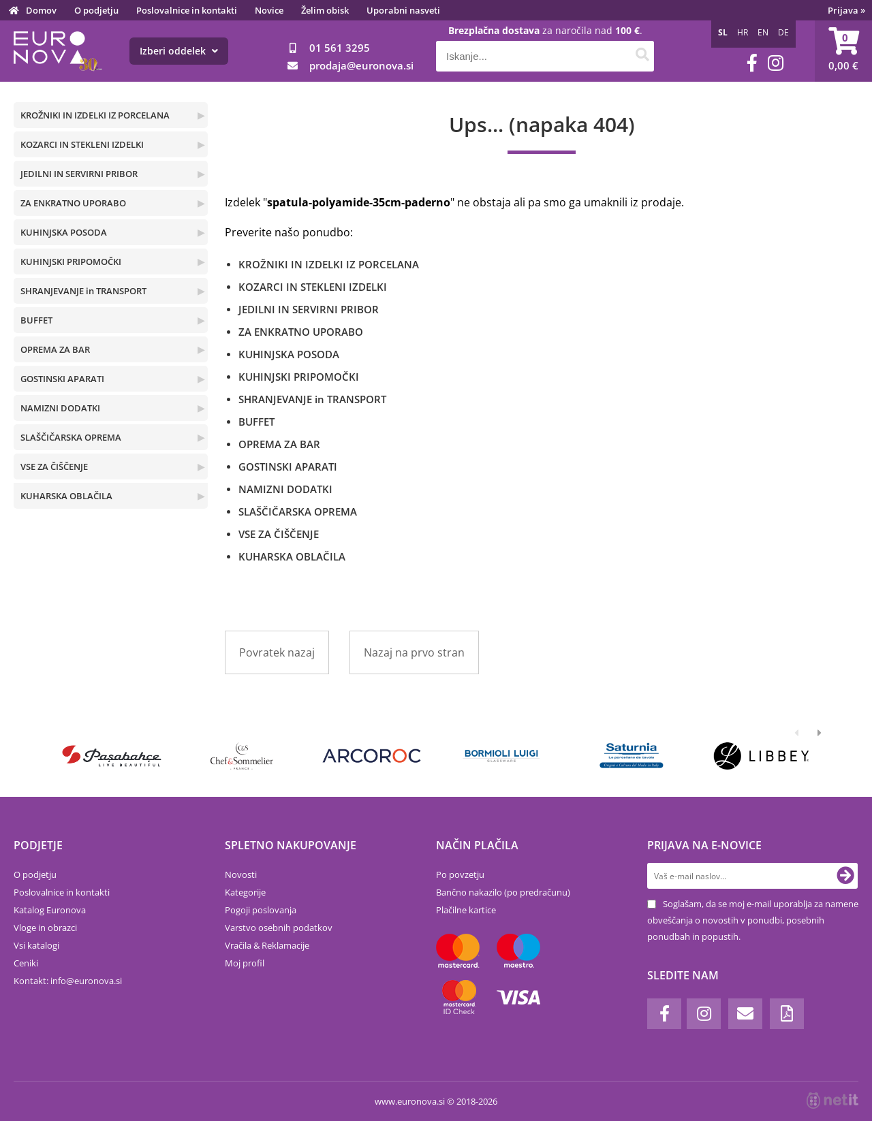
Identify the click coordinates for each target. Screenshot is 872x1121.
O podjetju (96, 10)
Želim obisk (325, 10)
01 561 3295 (339, 47)
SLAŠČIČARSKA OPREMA (70, 437)
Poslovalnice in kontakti (186, 10)
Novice (269, 10)
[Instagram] (775, 63)
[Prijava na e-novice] (845, 876)
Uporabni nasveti (403, 10)
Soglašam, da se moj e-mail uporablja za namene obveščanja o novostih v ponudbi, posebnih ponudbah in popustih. (752, 920)
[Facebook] (752, 63)
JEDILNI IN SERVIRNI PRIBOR (79, 174)
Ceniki (26, 963)
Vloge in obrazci (45, 927)
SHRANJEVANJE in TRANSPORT (83, 291)
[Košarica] (843, 51)
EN (763, 32)
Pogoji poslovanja (260, 910)
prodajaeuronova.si (361, 65)
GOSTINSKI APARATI (62, 379)
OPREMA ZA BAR (55, 349)
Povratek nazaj (277, 652)
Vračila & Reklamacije (267, 945)
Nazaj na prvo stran (414, 652)
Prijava (846, 10)
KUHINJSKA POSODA (63, 232)
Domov (41, 10)
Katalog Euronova (50, 910)
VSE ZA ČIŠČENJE (54, 466)
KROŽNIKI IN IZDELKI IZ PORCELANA (95, 115)
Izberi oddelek (179, 50)
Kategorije (245, 892)
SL (723, 32)
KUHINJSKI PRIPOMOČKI (70, 261)
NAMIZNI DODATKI (60, 408)
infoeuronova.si (86, 981)
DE (783, 32)
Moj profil (244, 963)
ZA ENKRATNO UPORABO (73, 203)
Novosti (241, 874)
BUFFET (36, 320)
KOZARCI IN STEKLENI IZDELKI (82, 144)
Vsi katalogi (36, 945)
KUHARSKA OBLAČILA (66, 496)
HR (742, 32)
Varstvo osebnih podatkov (278, 927)
